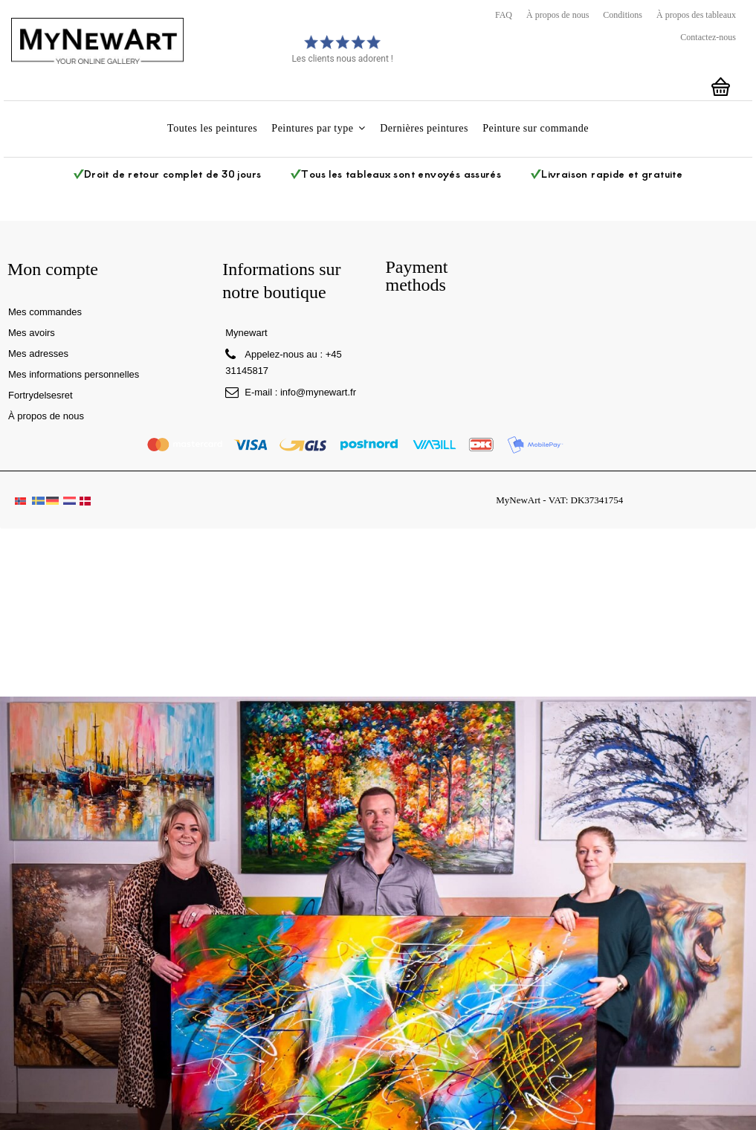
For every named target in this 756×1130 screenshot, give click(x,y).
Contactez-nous (708, 37)
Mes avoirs (31, 332)
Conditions (622, 15)
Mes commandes (45, 311)
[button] (318, 129)
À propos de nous (557, 15)
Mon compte (52, 269)
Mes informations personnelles (73, 374)
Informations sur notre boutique (281, 280)
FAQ (503, 15)
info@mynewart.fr (318, 392)
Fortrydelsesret (40, 395)
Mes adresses (38, 353)
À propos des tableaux (696, 15)
